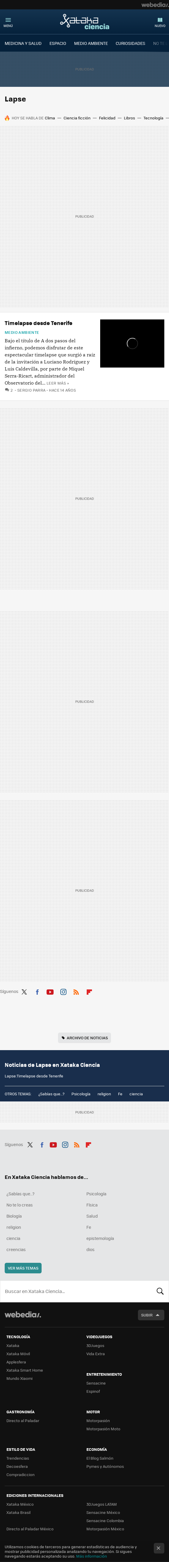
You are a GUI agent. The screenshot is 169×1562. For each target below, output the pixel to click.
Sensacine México (103, 1512)
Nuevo (160, 25)
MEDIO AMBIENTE (91, 43)
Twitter (24, 991)
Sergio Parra (31, 390)
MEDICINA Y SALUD (23, 43)
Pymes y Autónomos (105, 1466)
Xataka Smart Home (24, 1370)
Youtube (50, 991)
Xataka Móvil (18, 1353)
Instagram (63, 991)
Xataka (12, 1345)
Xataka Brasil (18, 1512)
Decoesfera (17, 1466)
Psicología (81, 1093)
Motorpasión (98, 1420)
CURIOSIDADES (130, 43)
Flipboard (89, 991)
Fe (120, 1093)
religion (104, 1093)
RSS (76, 991)
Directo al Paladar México (30, 1528)
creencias (16, 1249)
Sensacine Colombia (105, 1520)
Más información (91, 1556)
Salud (92, 1216)
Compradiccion (20, 1474)
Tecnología (153, 118)
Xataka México (20, 1504)
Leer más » (58, 383)
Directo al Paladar (22, 1420)
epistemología (100, 1238)
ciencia (136, 1093)
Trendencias (17, 1458)
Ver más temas (23, 1268)
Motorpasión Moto (103, 1428)
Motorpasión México (105, 1528)
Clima (50, 118)
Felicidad (107, 118)
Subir (147, 1315)
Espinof (93, 1391)
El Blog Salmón (99, 1458)
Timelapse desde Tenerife (38, 323)
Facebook (37, 991)
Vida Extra (95, 1353)
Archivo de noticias (87, 1037)
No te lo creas (19, 1205)
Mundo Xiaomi (19, 1378)
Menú (8, 25)
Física (92, 1205)
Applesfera (16, 1362)
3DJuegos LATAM (101, 1504)
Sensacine (96, 1383)
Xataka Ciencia (84, 21)
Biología (14, 1216)
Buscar (160, 1291)
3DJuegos (95, 1345)
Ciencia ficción (77, 118)
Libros (129, 118)
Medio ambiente (22, 332)
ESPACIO (57, 43)
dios (90, 1249)
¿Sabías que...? (51, 1093)
